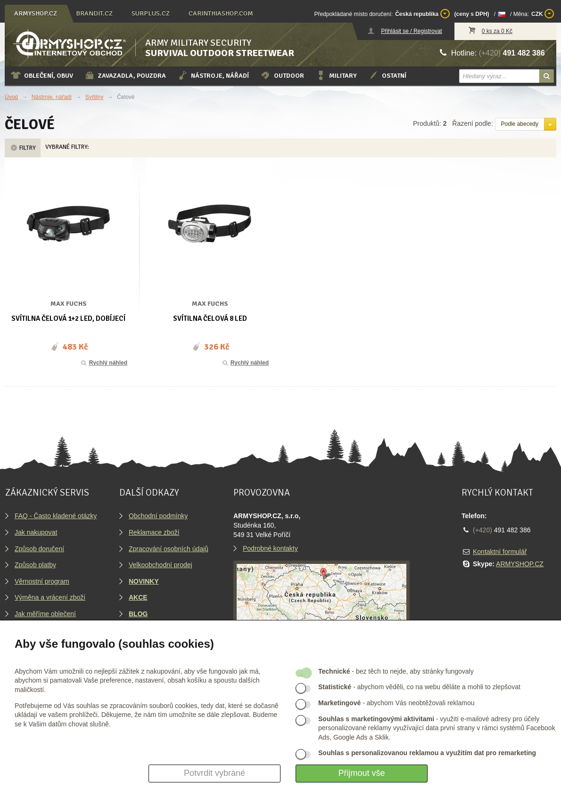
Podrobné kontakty (270, 548)
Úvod (11, 97)
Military (336, 75)
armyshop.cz (35, 13)
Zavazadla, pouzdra (125, 75)
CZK (542, 13)
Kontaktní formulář (500, 551)
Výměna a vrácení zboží (50, 597)
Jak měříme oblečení (45, 614)
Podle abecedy (519, 124)
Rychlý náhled (103, 362)
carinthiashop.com (221, 13)
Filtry (22, 148)
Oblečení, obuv (41, 75)
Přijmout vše (361, 773)
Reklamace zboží (154, 532)
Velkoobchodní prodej (160, 565)
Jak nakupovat (36, 532)
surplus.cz (151, 13)
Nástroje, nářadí (213, 75)
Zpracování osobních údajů (168, 549)
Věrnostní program (42, 581)
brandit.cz (94, 13)
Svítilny (94, 97)
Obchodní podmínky (158, 516)
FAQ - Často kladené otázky (56, 516)
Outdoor (282, 75)
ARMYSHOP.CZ (520, 564)
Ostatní (387, 75)
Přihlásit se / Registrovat (411, 31)
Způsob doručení (39, 549)
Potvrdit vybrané (214, 773)
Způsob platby (35, 565)
